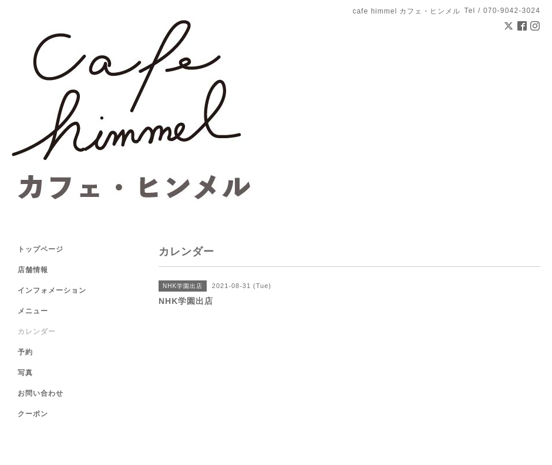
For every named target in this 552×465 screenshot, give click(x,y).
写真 (25, 373)
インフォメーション (52, 290)
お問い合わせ (40, 393)
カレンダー (37, 331)
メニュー (33, 311)
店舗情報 (33, 270)
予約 (25, 352)
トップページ (40, 249)
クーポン (33, 414)
